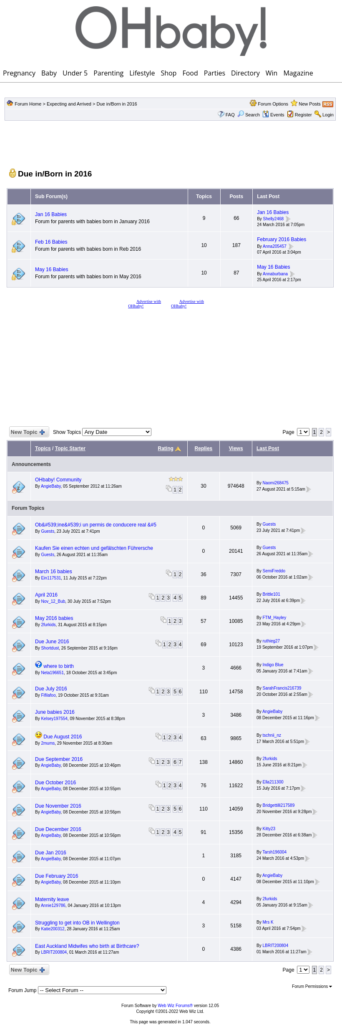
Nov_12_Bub (53, 601)
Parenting (108, 73)
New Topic (27, 432)
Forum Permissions (312, 986)
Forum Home (28, 103)
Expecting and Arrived (69, 103)
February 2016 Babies (281, 239)
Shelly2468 (273, 219)
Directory (245, 73)
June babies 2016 (55, 712)
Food (190, 73)
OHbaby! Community (58, 480)
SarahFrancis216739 (281, 688)
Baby (49, 73)
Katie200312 (52, 929)
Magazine (298, 73)
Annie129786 (53, 905)
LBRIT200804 (54, 952)
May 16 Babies (51, 269)
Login (328, 114)
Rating (166, 448)
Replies (204, 448)
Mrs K (267, 922)
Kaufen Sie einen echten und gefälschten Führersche (94, 548)
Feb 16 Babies (51, 242)
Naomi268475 (275, 483)
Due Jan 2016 (50, 853)
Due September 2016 (59, 759)
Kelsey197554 (54, 718)
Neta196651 (52, 672)
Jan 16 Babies (51, 214)
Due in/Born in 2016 (116, 103)
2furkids (48, 624)
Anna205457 (275, 246)
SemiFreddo (273, 571)
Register (303, 114)
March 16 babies (53, 571)
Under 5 (75, 73)
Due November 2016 (58, 806)
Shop (168, 73)
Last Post (267, 448)
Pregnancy (19, 73)
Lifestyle (142, 73)
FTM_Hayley (274, 617)
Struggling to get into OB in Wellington (77, 923)
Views (236, 448)
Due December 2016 (58, 829)
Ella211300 (272, 782)
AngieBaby (51, 486)
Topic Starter (70, 448)
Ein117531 (51, 578)
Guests (47, 531)
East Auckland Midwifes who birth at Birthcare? (87, 946)
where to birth (58, 666)
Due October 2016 (55, 783)
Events (273, 114)
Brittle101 (271, 594)
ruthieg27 (271, 641)
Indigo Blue (272, 664)
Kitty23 (268, 828)
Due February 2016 (56, 876)
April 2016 (46, 595)
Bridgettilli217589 (278, 805)
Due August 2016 (62, 737)
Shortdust (50, 648)
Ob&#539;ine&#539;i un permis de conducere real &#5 (95, 525)
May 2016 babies (54, 618)
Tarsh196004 (274, 852)
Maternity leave (52, 899)
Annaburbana (275, 274)
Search (248, 114)
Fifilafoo (48, 695)
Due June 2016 (52, 642)
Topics (43, 448)
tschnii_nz (271, 735)
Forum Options (273, 103)
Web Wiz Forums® (175, 1005)
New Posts (310, 103)
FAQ (230, 114)
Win (272, 73)
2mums (48, 743)
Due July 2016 (51, 689)
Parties (214, 73)
